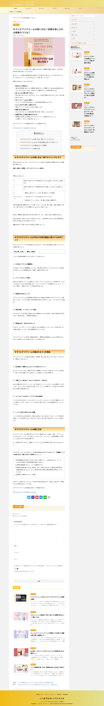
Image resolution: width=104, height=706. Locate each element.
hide (42, 133)
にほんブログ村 (75, 139)
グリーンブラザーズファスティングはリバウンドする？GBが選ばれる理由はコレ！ (89, 112)
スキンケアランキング (76, 48)
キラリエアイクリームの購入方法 (30, 148)
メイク (80, 8)
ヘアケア (54, 8)
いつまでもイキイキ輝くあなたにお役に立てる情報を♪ (52, 701)
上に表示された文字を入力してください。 (24, 571)
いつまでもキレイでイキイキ (22, 5)
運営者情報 (65, 694)
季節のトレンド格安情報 (15, 11)
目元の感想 (24, 515)
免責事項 (59, 694)
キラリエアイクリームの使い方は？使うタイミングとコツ (37, 139)
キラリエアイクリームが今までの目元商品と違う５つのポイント (39, 142)
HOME (15, 8)
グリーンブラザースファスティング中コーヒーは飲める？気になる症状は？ (89, 93)
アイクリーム (17, 515)
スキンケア (28, 8)
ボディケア (67, 8)
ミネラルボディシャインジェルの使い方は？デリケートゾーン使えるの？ (37, 684)
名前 (16, 545)
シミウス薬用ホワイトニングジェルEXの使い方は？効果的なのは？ (35, 682)
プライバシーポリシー (50, 694)
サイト (15, 559)
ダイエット (41, 8)
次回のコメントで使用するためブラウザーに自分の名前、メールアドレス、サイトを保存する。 (39, 565)
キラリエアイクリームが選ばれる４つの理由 (33, 145)
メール (16, 552)
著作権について (39, 694)
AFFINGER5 (69, 703)
